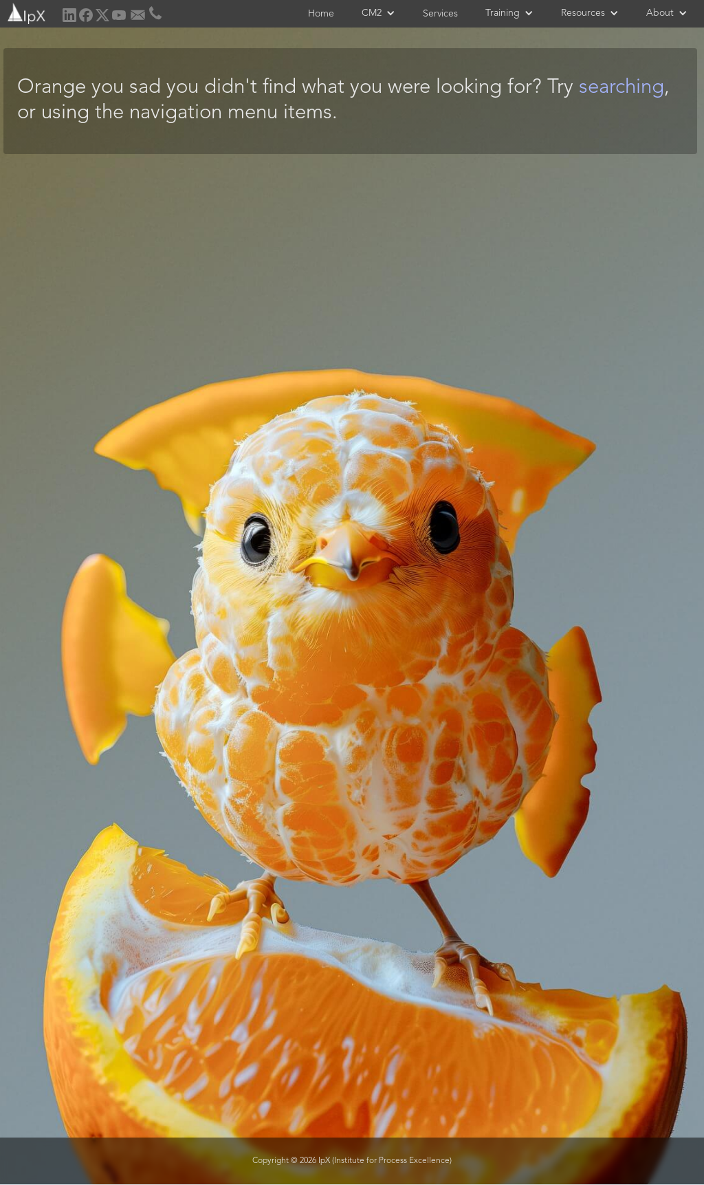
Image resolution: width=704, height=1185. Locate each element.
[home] (25, 12)
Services (440, 14)
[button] (378, 13)
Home (321, 14)
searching (621, 88)
